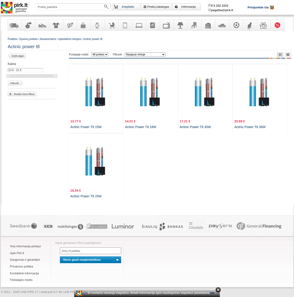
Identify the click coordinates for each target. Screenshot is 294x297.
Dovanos (263, 25)
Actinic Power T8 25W (85, 196)
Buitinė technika (152, 25)
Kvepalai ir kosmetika (28, 25)
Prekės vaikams (111, 25)
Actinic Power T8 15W (85, 127)
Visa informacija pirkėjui (25, 246)
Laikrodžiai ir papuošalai (97, 25)
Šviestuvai (180, 25)
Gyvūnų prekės (249, 25)
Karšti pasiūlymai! (279, 25)
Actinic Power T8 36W (249, 127)
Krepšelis (128, 6)
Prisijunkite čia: (259, 7)
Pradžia (12, 39)
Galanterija (83, 25)
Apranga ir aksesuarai (56, 25)
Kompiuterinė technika (139, 25)
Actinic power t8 (93, 39)
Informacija (188, 6)
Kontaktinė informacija (24, 273)
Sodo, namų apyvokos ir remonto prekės (208, 25)
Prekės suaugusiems (69, 25)
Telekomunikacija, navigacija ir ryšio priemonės (125, 25)
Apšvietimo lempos (69, 39)
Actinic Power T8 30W (195, 127)
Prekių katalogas (158, 6)
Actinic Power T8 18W (140, 127)
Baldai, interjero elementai (194, 25)
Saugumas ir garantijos (25, 259)
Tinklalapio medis (21, 280)
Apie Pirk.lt (17, 253)
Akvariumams (48, 39)
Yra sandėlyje (14, 25)
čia (212, 293)
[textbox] (73, 6)
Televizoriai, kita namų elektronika (166, 25)
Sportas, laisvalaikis (236, 25)
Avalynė (42, 25)
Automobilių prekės (222, 25)
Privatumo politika (21, 266)
